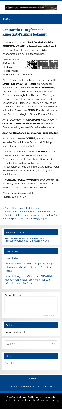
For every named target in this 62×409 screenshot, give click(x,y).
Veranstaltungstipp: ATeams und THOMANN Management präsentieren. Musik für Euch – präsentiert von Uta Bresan (29, 280)
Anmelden (10, 363)
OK (31, 404)
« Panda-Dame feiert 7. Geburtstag (21, 208)
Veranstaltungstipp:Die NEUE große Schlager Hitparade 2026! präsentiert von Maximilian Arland (29, 267)
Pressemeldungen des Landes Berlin (25, 238)
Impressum (31, 379)
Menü (6, 19)
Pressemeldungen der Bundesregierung (27, 240)
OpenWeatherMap (48, 315)
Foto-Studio (11, 258)
